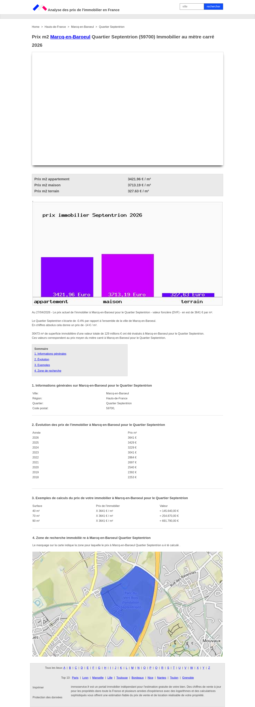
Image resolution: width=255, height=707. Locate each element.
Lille (109, 677)
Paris (75, 677)
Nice (150, 677)
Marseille (98, 677)
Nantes (161, 677)
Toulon (174, 677)
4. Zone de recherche (47, 370)
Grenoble (188, 677)
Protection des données (47, 697)
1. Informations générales (50, 353)
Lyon (85, 677)
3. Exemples (42, 365)
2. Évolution (41, 359)
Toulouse (122, 677)
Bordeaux (138, 677)
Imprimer (38, 687)
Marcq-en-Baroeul (70, 36)
